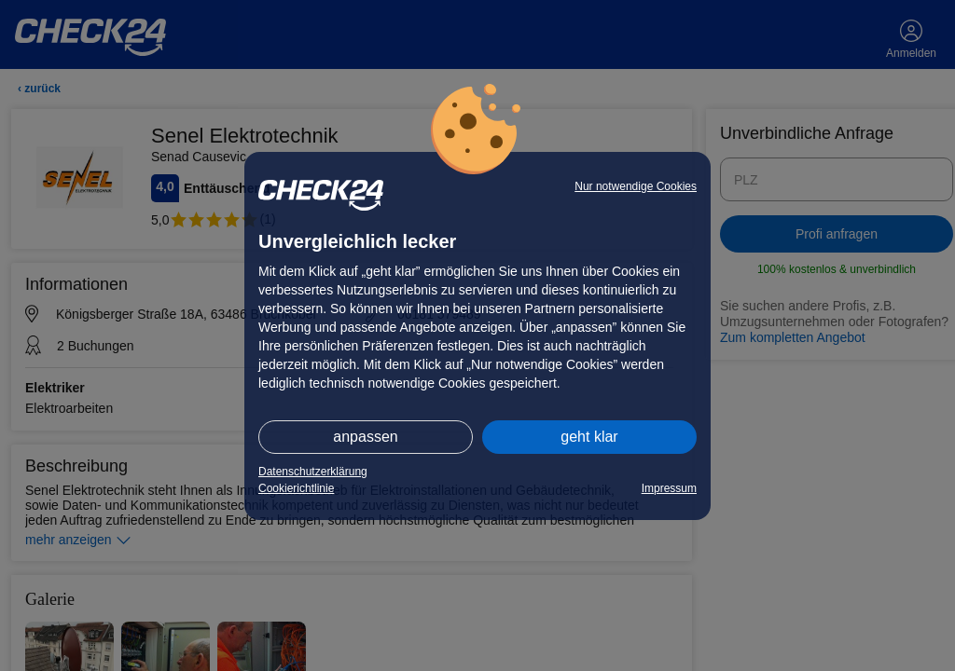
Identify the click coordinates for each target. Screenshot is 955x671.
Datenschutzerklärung (312, 471)
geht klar (589, 437)
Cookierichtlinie (296, 488)
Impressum (669, 488)
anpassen (365, 437)
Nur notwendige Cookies (635, 186)
